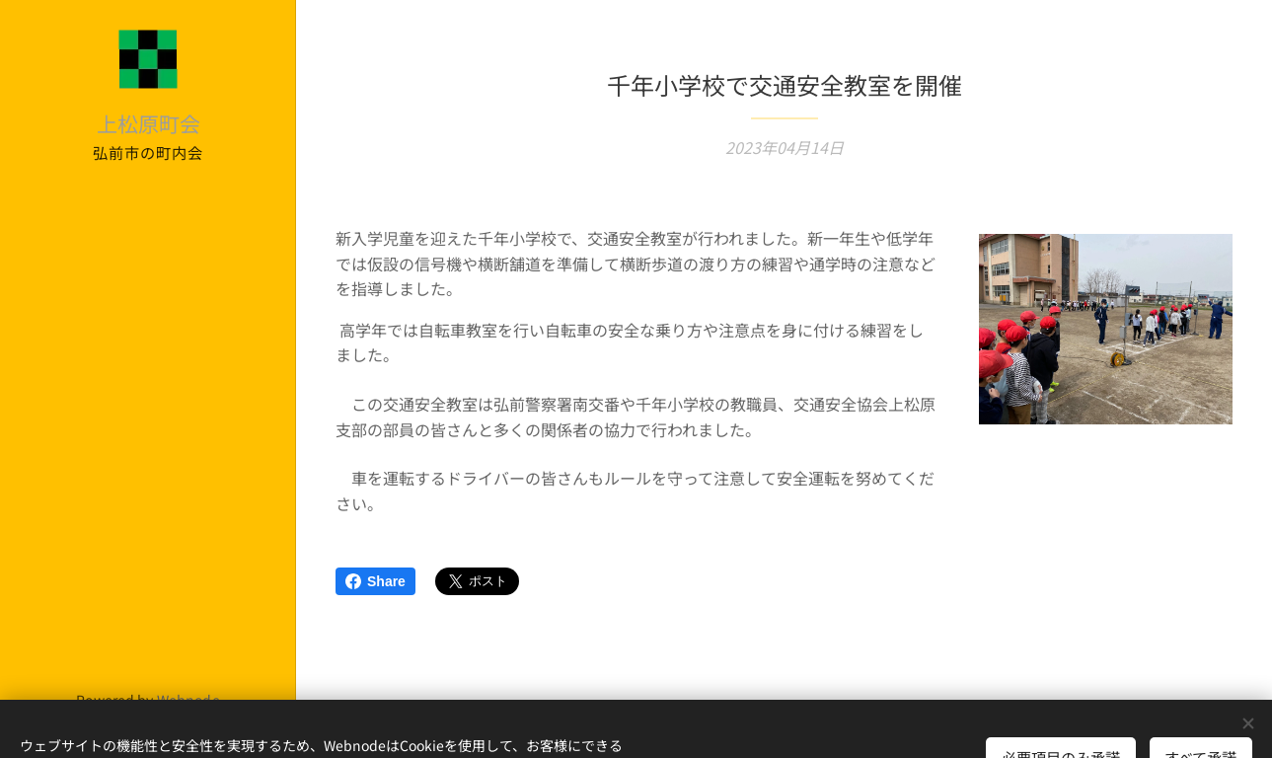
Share (375, 581)
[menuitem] (148, 324)
